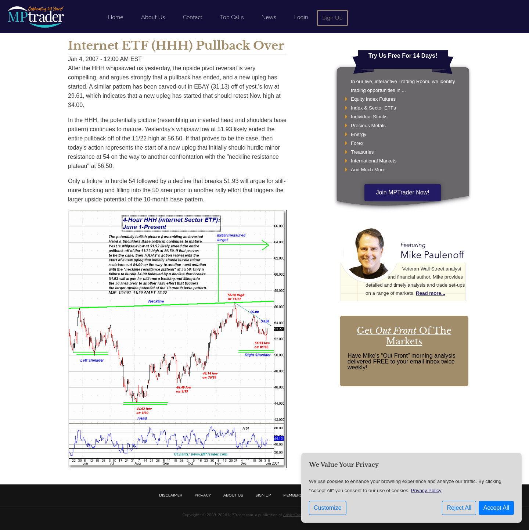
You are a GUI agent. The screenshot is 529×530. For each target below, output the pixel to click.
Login (301, 17)
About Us (153, 17)
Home (115, 17)
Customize (328, 508)
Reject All (459, 508)
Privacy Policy (426, 490)
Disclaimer (170, 495)
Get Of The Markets (404, 336)
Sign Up (332, 18)
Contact (192, 17)
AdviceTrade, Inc (297, 515)
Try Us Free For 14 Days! (403, 56)
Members (292, 495)
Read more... (430, 293)
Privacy (203, 495)
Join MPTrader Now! (402, 192)
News (269, 17)
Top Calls (232, 17)
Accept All (496, 508)
